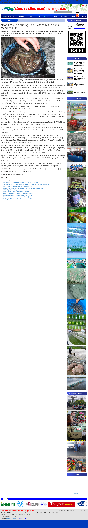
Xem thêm (76, 493)
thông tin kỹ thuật (34, 16)
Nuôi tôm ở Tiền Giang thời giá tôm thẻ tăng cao (16, 191)
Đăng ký (84, 12)
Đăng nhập (77, 12)
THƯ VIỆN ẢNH (77, 98)
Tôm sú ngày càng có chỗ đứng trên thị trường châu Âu (17, 195)
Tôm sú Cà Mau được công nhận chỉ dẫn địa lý (15, 197)
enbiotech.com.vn (11, 518)
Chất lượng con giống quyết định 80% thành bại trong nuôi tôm (20, 182)
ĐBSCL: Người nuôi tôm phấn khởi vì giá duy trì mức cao (18, 190)
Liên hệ (84, 16)
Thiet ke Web (79, 512)
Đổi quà (74, 16)
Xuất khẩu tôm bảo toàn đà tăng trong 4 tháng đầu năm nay (19, 193)
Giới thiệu (13, 16)
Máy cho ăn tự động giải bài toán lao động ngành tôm (17, 186)
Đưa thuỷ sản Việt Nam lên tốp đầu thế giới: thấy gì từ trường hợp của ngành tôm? (26, 184)
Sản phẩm (21, 16)
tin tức (46, 16)
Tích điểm (64, 16)
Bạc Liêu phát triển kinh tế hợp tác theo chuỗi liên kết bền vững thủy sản (23, 188)
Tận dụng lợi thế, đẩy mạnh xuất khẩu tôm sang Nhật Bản (18, 199)
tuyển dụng (54, 16)
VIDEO (77, 474)
